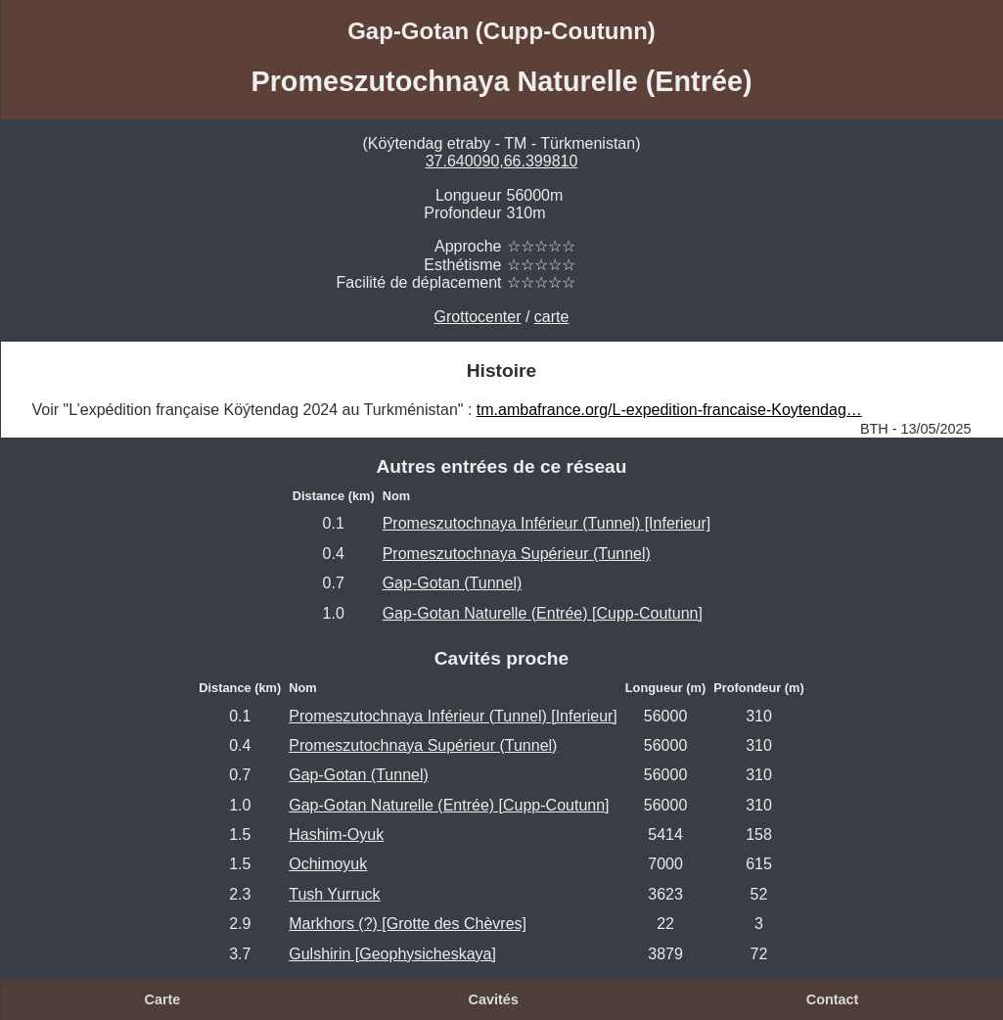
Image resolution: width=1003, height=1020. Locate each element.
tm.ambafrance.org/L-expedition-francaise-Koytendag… (669, 409)
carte (552, 316)
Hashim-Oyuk (336, 834)
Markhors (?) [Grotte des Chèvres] (407, 923)
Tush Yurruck (334, 894)
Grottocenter (478, 316)
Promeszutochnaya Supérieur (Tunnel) (517, 553)
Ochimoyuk (328, 864)
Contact (832, 999)
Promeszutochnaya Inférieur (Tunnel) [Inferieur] (547, 523)
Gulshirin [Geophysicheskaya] (392, 954)
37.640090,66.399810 (502, 161)
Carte (163, 999)
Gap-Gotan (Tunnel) (453, 583)
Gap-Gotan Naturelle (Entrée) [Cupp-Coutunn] (543, 613)
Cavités (494, 999)
